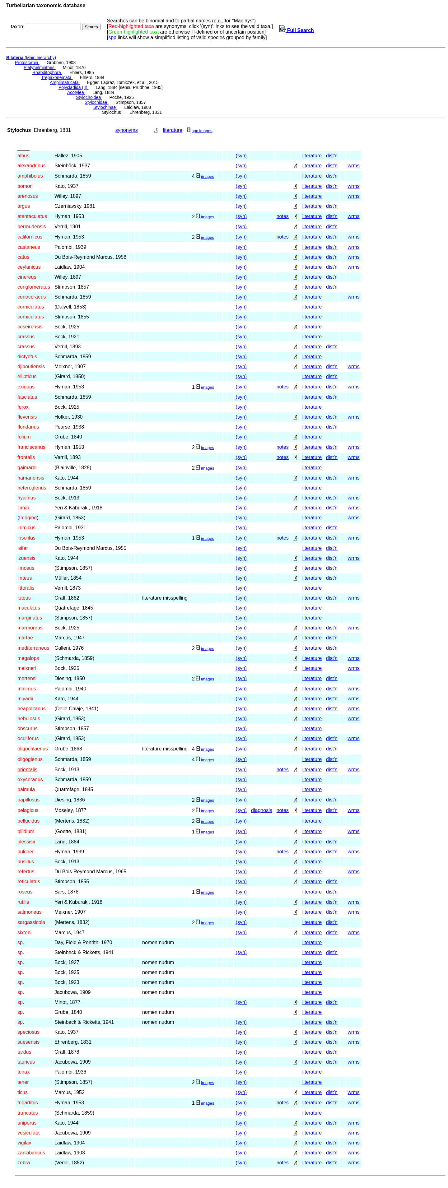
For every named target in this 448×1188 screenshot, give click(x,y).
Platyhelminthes (40, 67)
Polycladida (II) (73, 87)
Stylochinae (105, 107)
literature (172, 130)
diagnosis (261, 810)
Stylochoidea (89, 97)
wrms (353, 165)
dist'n (332, 155)
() (28, 517)
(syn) (241, 155)
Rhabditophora (47, 72)
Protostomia (27, 62)
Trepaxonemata (56, 77)
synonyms (126, 130)
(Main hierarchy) (31, 57)
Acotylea (76, 92)
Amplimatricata (65, 82)
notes (283, 216)
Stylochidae (96, 102)
